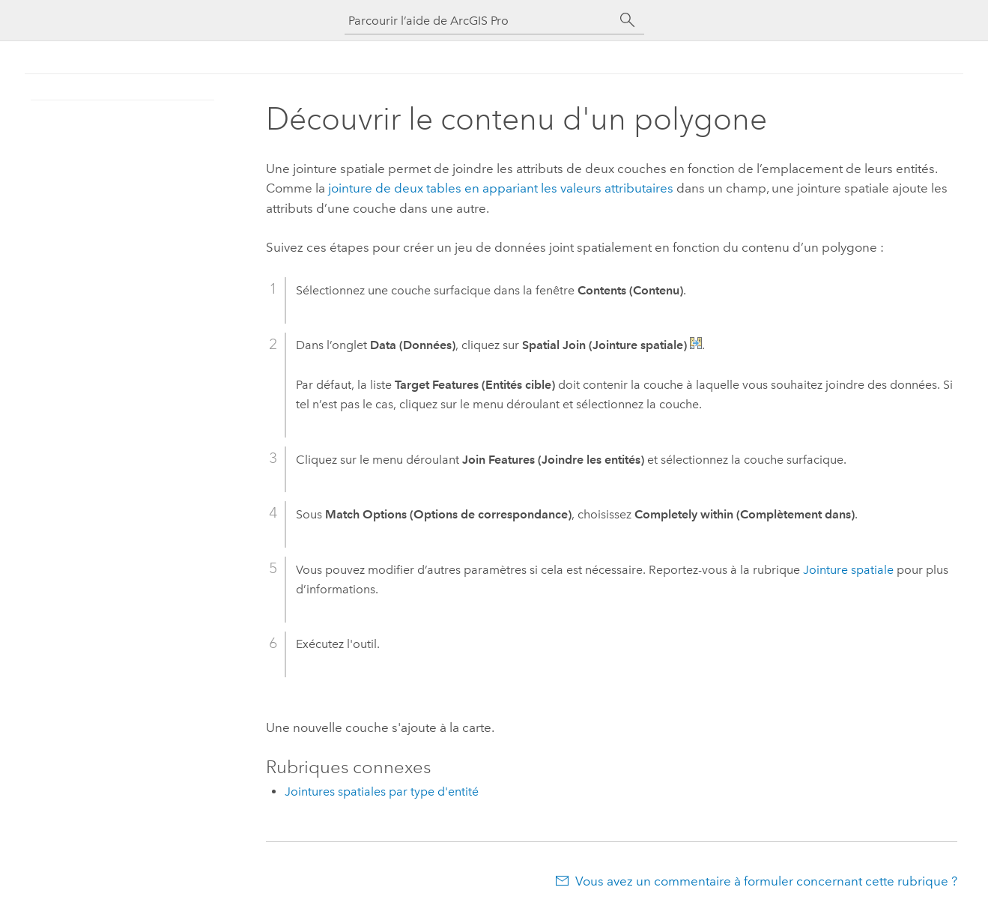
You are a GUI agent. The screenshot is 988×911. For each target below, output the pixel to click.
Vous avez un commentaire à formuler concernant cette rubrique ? (766, 881)
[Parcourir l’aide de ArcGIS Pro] (479, 20)
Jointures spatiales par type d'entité (382, 791)
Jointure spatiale (848, 570)
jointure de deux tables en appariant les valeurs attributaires (500, 188)
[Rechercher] (627, 20)
